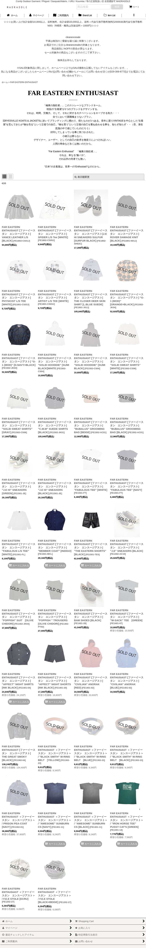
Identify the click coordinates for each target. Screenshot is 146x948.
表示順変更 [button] (81, 177)
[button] (134, 15)
